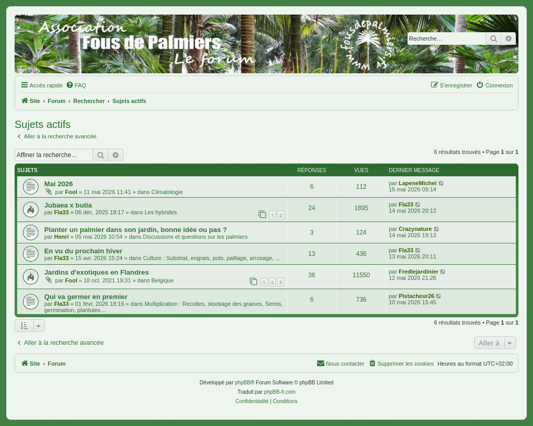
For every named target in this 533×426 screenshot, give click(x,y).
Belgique (162, 280)
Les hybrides (161, 212)
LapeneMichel (418, 183)
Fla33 (61, 212)
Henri (61, 237)
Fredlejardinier (418, 271)
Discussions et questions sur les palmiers (195, 237)
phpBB (242, 382)
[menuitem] (76, 85)
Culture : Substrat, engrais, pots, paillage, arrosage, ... (212, 258)
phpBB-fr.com (280, 392)
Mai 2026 (58, 184)
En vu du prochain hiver (83, 251)
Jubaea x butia (68, 205)
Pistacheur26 (416, 296)
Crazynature (415, 229)
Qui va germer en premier (86, 297)
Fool (71, 192)
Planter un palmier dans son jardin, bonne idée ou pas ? (135, 230)
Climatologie (167, 192)
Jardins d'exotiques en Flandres (96, 272)
